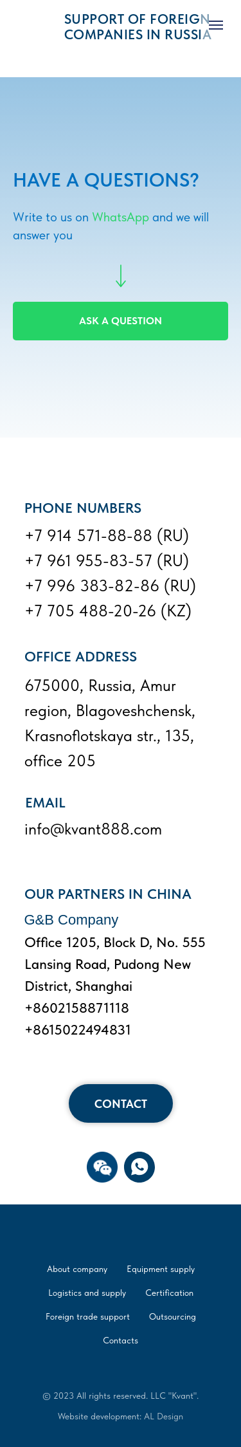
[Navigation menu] (216, 25)
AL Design (163, 1416)
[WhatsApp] (139, 1167)
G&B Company (71, 920)
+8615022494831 (77, 1029)
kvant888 (97, 828)
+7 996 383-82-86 (91, 585)
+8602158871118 (76, 1007)
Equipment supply (161, 1269)
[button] (102, 1167)
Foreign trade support (88, 1316)
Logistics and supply (87, 1292)
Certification (169, 1292)
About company (77, 1269)
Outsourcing (172, 1316)
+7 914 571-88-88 (88, 535)
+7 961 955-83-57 (88, 560)
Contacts (120, 1340)
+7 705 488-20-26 (90, 610)
